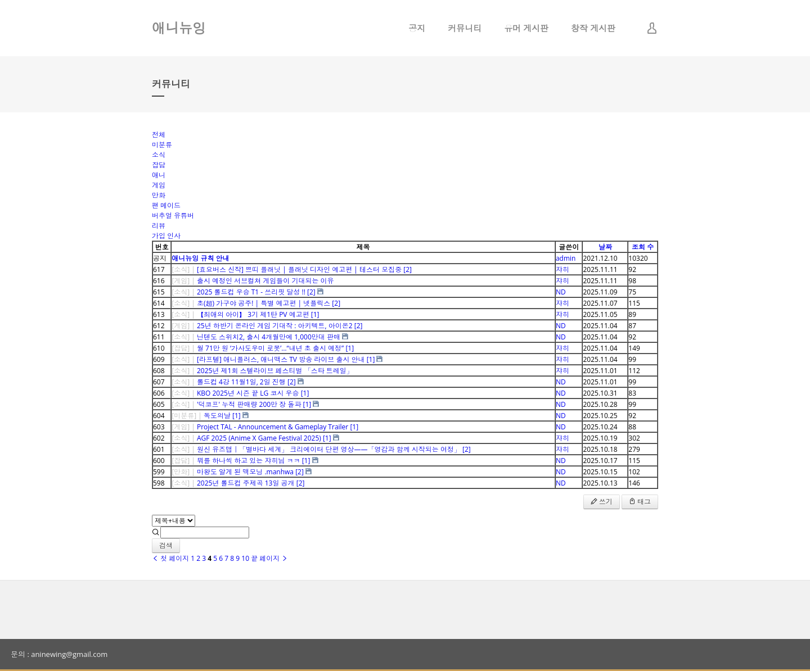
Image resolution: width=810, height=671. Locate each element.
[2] (407, 269)
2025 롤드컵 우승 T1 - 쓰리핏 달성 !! (251, 292)
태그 (640, 501)
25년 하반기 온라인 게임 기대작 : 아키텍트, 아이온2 (275, 325)
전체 (158, 134)
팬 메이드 (166, 205)
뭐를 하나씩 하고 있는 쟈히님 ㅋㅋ (248, 460)
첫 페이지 (170, 558)
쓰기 (602, 501)
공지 (416, 28)
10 (245, 558)
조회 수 (643, 247)
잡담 (158, 165)
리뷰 (158, 225)
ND (561, 292)
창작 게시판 (593, 28)
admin (566, 258)
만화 (158, 195)
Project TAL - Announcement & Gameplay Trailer (272, 427)
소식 (158, 155)
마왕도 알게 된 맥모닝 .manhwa (245, 472)
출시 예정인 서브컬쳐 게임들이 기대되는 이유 (265, 280)
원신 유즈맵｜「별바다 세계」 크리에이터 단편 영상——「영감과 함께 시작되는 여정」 (329, 449)
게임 (158, 185)
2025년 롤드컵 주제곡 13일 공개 (246, 483)
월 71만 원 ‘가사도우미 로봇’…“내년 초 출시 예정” (270, 348)
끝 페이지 (269, 558)
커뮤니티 (465, 28)
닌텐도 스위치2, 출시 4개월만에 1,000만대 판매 (268, 337)
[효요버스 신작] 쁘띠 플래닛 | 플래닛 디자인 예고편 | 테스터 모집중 (299, 269)
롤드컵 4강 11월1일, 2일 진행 (241, 382)
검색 (166, 545)
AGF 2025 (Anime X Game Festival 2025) (259, 438)
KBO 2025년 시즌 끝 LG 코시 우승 (248, 393)
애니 (158, 175)
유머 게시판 (526, 28)
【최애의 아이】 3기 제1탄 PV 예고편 (253, 314)
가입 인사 (166, 236)
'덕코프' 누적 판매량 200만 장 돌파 (249, 404)
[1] (315, 314)
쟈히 (562, 269)
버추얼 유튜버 (173, 215)
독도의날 (217, 415)
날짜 (605, 247)
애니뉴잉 (179, 28)
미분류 (162, 144)
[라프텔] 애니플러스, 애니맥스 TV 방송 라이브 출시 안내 (281, 359)
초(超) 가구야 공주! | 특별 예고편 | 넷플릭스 (263, 303)
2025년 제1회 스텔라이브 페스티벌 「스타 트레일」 (275, 370)
